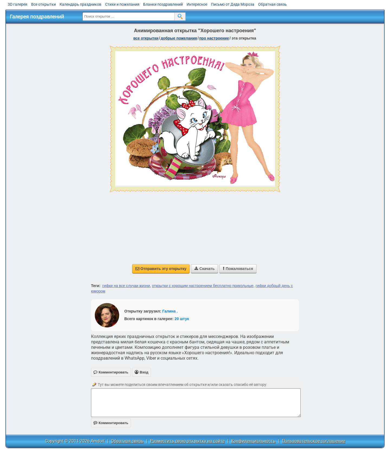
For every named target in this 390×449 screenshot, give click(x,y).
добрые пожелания (179, 38)
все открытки (145, 38)
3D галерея (17, 4)
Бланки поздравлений (163, 4)
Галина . (170, 311)
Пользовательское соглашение (313, 441)
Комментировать (110, 423)
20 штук (182, 319)
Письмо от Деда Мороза (232, 4)
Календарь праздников (80, 4)
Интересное (197, 4)
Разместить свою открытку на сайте (187, 441)
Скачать (204, 268)
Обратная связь (272, 4)
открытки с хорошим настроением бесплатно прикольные (202, 286)
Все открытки (43, 4)
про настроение (214, 38)
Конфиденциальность (253, 441)
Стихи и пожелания (122, 4)
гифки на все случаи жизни (126, 286)
